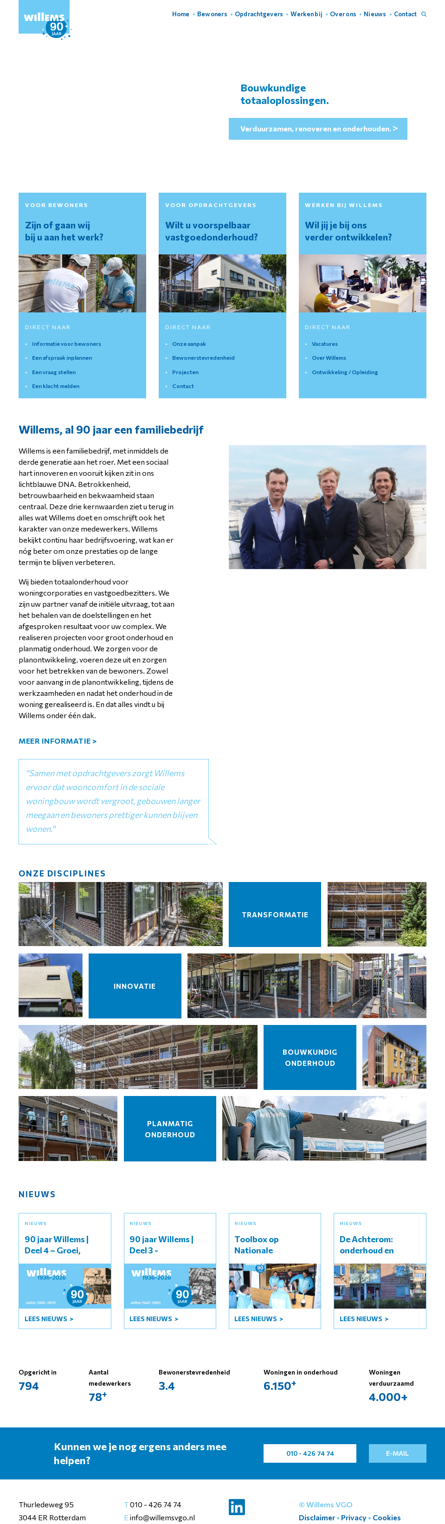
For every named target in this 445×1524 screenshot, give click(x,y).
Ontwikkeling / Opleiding (345, 372)
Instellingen (376, 1500)
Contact (405, 14)
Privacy (354, 1517)
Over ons (343, 14)
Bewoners (212, 14)
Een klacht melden (55, 386)
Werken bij (306, 14)
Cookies (387, 1517)
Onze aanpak (189, 343)
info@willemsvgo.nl (162, 1517)
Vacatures (325, 343)
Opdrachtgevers (259, 14)
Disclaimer (317, 1517)
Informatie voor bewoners (66, 343)
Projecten (185, 372)
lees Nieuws (47, 1319)
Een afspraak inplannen (62, 357)
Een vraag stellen (54, 372)
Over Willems (329, 357)
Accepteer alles (315, 1500)
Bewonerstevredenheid (203, 357)
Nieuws (375, 14)
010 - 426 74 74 (155, 1504)
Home (181, 14)
